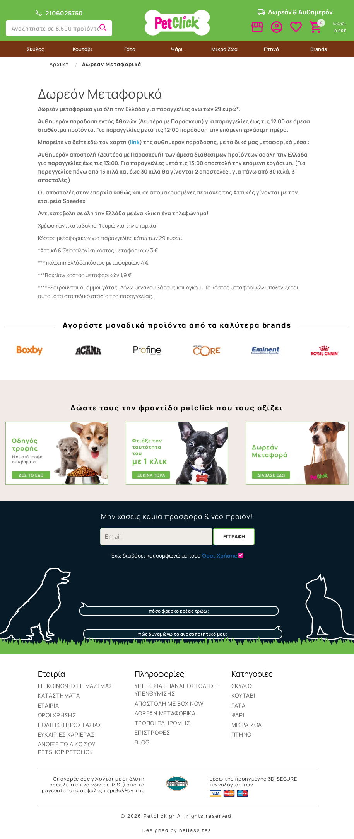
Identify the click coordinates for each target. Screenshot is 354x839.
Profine (147, 350)
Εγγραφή (234, 536)
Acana (89, 350)
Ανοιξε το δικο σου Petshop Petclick (66, 748)
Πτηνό (271, 49)
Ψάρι (177, 49)
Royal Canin (325, 350)
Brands (318, 49)
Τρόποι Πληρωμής (162, 723)
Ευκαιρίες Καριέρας (66, 734)
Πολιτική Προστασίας (70, 724)
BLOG (142, 742)
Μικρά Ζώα (224, 49)
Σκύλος (35, 49)
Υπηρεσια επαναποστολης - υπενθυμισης (177, 689)
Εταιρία (48, 705)
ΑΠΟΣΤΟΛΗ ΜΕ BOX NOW (169, 703)
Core (207, 350)
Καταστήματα (59, 695)
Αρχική (59, 64)
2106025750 (59, 13)
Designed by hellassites (177, 830)
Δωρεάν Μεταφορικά (111, 64)
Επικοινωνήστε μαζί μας (75, 685)
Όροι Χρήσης (57, 715)
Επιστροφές (152, 732)
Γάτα (129, 49)
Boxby (29, 350)
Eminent (265, 350)
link (135, 142)
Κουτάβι (82, 49)
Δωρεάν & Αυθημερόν (295, 12)
